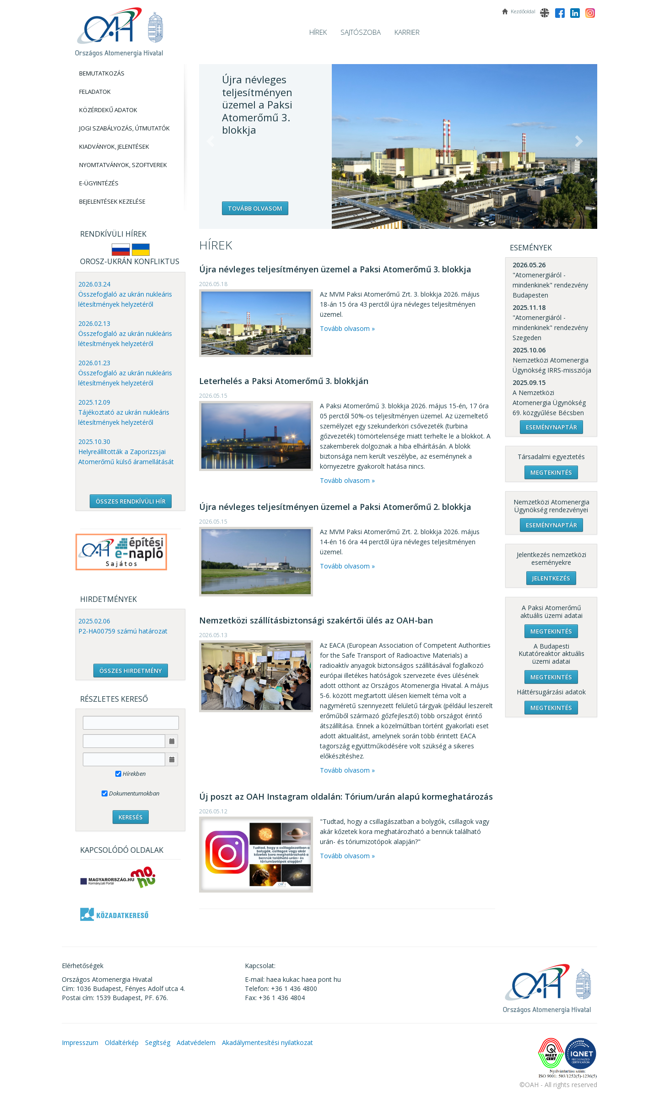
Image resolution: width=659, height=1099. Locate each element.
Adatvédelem (196, 1042)
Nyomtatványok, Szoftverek (123, 165)
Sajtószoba (360, 32)
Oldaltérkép (122, 1042)
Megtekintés (551, 472)
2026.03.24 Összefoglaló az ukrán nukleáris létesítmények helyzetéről (125, 294)
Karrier (407, 32)
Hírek (318, 32)
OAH (119, 28)
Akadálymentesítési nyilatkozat (267, 1042)
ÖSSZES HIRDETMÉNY (130, 670)
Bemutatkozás (101, 73)
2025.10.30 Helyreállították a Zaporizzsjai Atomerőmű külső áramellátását (126, 451)
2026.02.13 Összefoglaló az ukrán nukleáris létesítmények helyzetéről (125, 333)
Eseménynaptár (551, 427)
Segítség (157, 1042)
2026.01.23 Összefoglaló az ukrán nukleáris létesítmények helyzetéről (125, 372)
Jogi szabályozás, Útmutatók (124, 128)
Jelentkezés (551, 578)
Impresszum (80, 1042)
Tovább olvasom (255, 208)
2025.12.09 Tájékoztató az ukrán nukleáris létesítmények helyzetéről (123, 412)
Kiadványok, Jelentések (114, 146)
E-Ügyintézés (99, 183)
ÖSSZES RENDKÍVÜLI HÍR (131, 501)
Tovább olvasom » (347, 328)
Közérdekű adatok (108, 110)
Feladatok (95, 91)
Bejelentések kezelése (112, 201)
